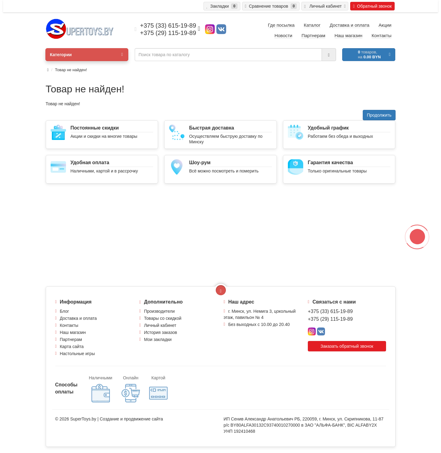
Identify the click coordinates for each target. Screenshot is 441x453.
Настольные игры (77, 353)
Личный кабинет (160, 325)
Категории (86, 55)
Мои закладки (158, 339)
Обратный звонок (372, 6)
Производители (159, 311)
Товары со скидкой (162, 318)
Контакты (69, 325)
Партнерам (71, 339)
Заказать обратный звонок (346, 346)
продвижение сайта (143, 418)
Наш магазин (73, 332)
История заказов (160, 332)
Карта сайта (72, 346)
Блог (64, 311)
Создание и (112, 418)
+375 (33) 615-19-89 (330, 311)
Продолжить (379, 115)
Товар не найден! (71, 70)
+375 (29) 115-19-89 (330, 319)
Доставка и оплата (78, 318)
